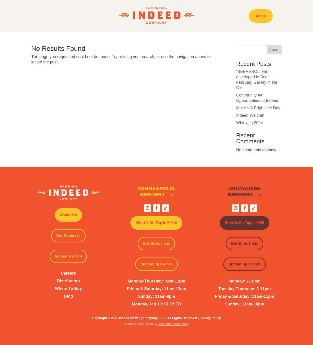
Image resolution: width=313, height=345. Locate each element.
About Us (68, 215)
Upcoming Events (156, 264)
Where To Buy (68, 288)
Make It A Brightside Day (258, 108)
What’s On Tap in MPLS (156, 222)
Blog (68, 296)
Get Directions (156, 243)
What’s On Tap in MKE (244, 222)
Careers (68, 273)
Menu (261, 15)
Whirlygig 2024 (249, 123)
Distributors (68, 281)
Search (274, 50)
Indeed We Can (250, 115)
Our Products (68, 235)
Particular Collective (173, 324)
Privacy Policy (210, 318)
